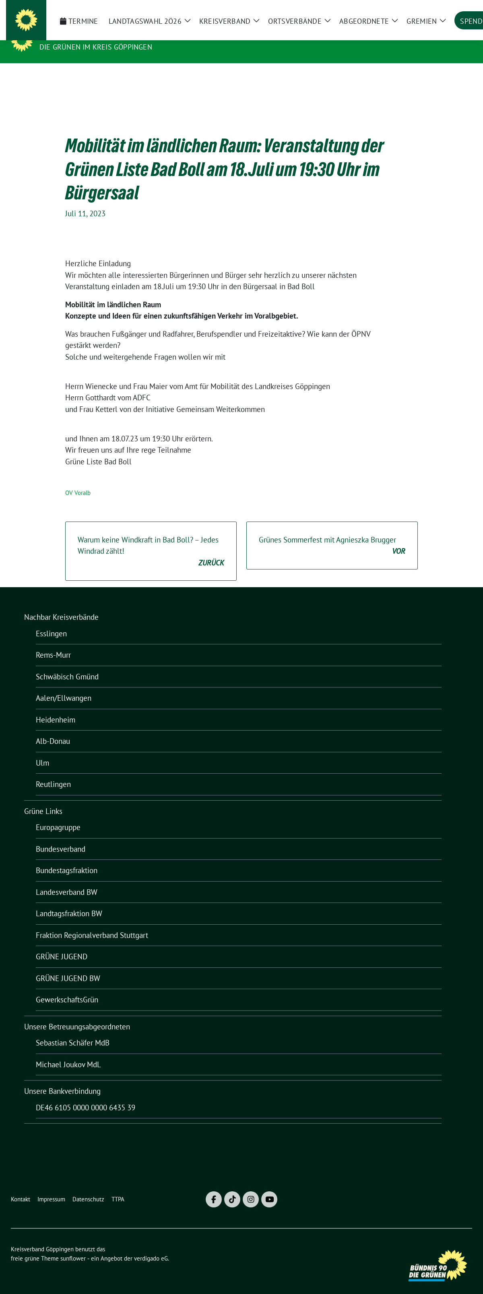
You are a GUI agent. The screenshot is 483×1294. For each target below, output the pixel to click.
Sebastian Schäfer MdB (72, 1030)
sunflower (73, 1246)
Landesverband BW (66, 879)
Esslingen (51, 621)
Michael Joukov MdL (68, 1052)
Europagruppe (58, 815)
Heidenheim (55, 707)
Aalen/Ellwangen (63, 685)
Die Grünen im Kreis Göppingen (95, 47)
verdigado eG (151, 1246)
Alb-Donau (53, 728)
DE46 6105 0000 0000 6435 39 (85, 1095)
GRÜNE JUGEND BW (68, 966)
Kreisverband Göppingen (93, 35)
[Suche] (446, 9)
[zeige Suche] (458, 9)
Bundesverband (60, 836)
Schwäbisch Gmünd (67, 664)
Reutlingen (53, 771)
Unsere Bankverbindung (62, 1078)
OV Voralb (78, 480)
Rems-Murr (53, 642)
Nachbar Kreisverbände (61, 604)
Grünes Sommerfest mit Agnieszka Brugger (332, 533)
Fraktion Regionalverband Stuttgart (92, 923)
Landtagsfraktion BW (69, 901)
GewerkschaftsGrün (67, 987)
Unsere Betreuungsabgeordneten (77, 1014)
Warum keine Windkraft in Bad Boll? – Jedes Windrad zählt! (151, 539)
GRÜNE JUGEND (61, 944)
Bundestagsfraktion (66, 858)
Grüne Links (43, 798)
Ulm (42, 750)
